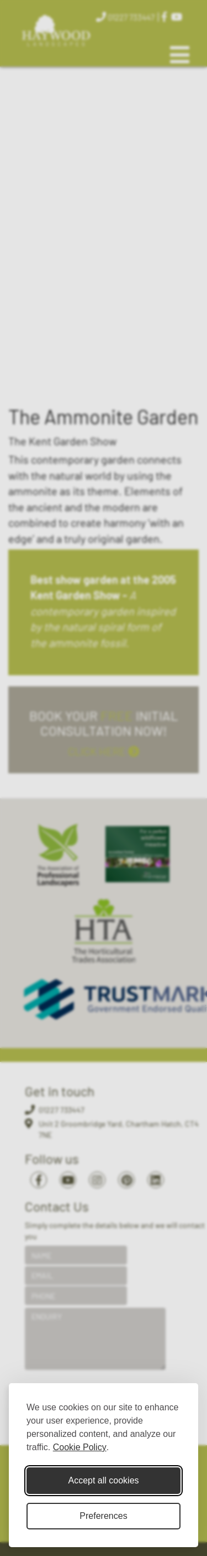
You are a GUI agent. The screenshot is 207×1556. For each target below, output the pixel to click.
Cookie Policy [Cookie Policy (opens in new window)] (80, 1447)
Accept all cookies (103, 1480)
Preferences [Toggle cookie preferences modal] (103, 1516)
